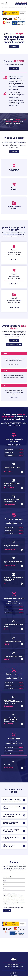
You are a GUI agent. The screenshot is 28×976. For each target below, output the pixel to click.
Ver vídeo (14, 68)
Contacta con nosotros (21, 4)
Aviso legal (14, 972)
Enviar (7, 910)
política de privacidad (18, 907)
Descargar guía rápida (14, 344)
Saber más (14, 46)
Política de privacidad (14, 973)
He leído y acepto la (13, 907)
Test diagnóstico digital (14, 364)
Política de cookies (14, 975)
